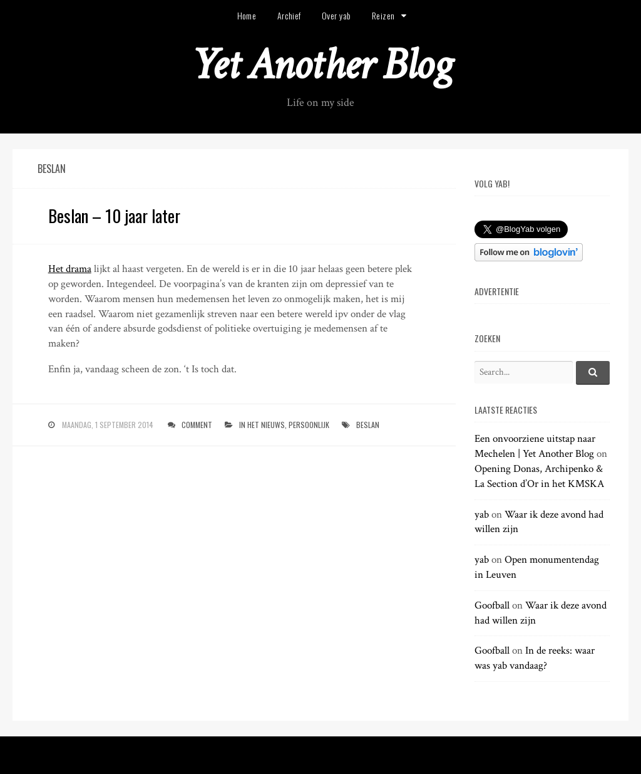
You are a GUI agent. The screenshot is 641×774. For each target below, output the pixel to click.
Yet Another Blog (320, 65)
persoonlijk (309, 424)
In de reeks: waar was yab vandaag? (534, 658)
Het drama (69, 269)
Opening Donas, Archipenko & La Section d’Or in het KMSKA (539, 476)
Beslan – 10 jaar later (114, 215)
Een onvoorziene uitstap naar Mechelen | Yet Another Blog (534, 446)
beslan (367, 424)
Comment (197, 424)
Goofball (492, 605)
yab (481, 514)
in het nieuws (262, 424)
